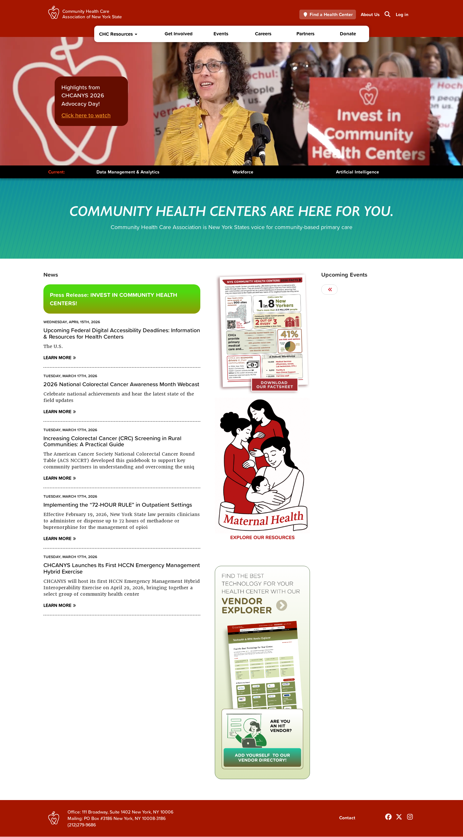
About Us (370, 14)
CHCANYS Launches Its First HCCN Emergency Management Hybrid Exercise (121, 568)
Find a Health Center (328, 14)
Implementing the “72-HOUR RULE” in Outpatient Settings (117, 504)
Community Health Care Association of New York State (92, 13)
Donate (348, 33)
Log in (402, 14)
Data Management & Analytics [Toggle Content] (127, 172)
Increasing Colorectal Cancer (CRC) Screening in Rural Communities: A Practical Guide (112, 441)
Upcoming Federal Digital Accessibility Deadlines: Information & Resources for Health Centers (121, 333)
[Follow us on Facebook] (388, 815)
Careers (263, 33)
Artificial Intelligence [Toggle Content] (357, 172)
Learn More (57, 357)
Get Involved (179, 33)
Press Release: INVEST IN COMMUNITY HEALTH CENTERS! (113, 298)
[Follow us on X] (399, 815)
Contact (347, 818)
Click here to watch (86, 115)
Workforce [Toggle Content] (242, 172)
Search (387, 14)
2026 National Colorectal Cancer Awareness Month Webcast (121, 384)
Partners (305, 33)
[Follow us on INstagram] (410, 815)
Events (220, 33)
